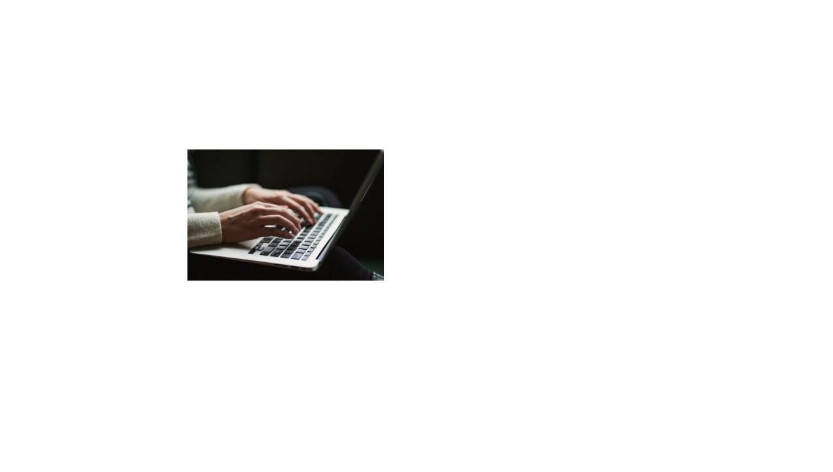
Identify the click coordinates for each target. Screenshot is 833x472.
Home (198, 65)
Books (468, 26)
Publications (239, 65)
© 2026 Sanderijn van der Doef (289, 446)
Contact (650, 26)
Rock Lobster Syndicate (557, 446)
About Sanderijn (389, 26)
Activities (532, 26)
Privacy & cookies (405, 446)
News (595, 26)
